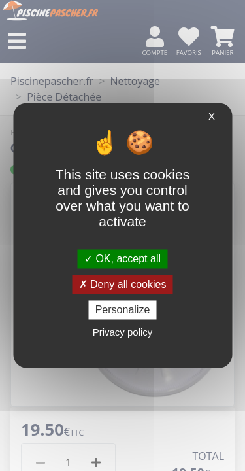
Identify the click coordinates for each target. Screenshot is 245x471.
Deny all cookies (123, 284)
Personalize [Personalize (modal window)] (122, 309)
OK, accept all (122, 258)
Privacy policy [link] (123, 332)
